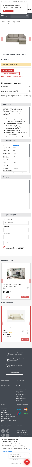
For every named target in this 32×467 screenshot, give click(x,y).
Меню (6, 16)
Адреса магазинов (21, 432)
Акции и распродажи (7, 387)
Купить (26, 297)
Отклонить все (16, 463)
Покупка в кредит (6, 414)
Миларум (16, 145)
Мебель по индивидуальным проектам (21, 394)
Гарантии (4, 412)
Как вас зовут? (7, 219)
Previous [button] (2, 39)
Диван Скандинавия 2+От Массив (13, 327)
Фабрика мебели (21, 398)
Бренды (18, 385)
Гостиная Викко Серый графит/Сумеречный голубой (12, 285)
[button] (27, 16)
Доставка (4, 408)
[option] (16, 39)
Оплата (3, 410)
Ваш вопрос (6, 233)
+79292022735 (16, 352)
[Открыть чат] (27, 462)
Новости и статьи (21, 389)
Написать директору (22, 430)
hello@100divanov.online (20, 1)
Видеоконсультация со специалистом (8, 417)
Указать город (8, 11)
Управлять (16, 459)
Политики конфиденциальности (15, 247)
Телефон (6, 226)
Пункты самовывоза (22, 434)
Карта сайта (19, 400)
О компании (19, 391)
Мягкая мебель (5, 385)
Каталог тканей (20, 387)
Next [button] (30, 39)
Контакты (19, 436)
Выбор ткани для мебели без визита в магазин (8, 421)
